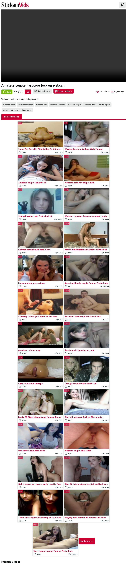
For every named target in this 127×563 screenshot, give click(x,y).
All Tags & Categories (39, 547)
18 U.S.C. (93, 547)
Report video (63, 91)
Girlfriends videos (25, 104)
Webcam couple (74, 104)
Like (7, 92)
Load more (84, 385)
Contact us (55, 547)
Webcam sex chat (57, 104)
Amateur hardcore (10, 110)
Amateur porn (104, 104)
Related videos (11, 116)
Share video (42, 91)
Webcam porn (9, 104)
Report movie (68, 547)
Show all (27, 110)
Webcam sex (41, 104)
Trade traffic (81, 547)
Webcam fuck (89, 104)
